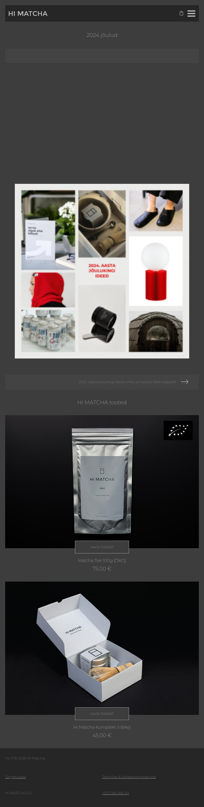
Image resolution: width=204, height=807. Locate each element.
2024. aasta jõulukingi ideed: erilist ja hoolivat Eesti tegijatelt (127, 382)
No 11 (9, 758)
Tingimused (15, 777)
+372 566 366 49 (115, 793)
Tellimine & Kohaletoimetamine (129, 777)
